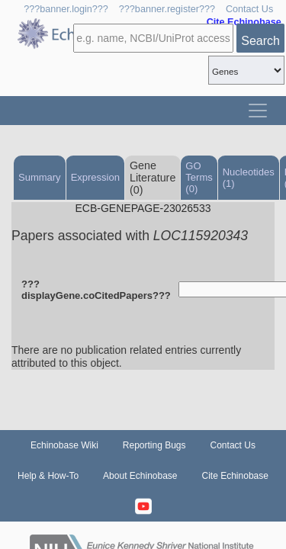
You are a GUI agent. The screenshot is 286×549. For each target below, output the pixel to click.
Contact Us (249, 9)
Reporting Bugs (154, 445)
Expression (95, 177)
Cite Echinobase (235, 475)
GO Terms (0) (198, 177)
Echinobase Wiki (64, 445)
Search (260, 40)
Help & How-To (48, 475)
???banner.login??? (66, 9)
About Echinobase (140, 475)
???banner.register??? (167, 9)
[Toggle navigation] (257, 110)
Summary (39, 177)
